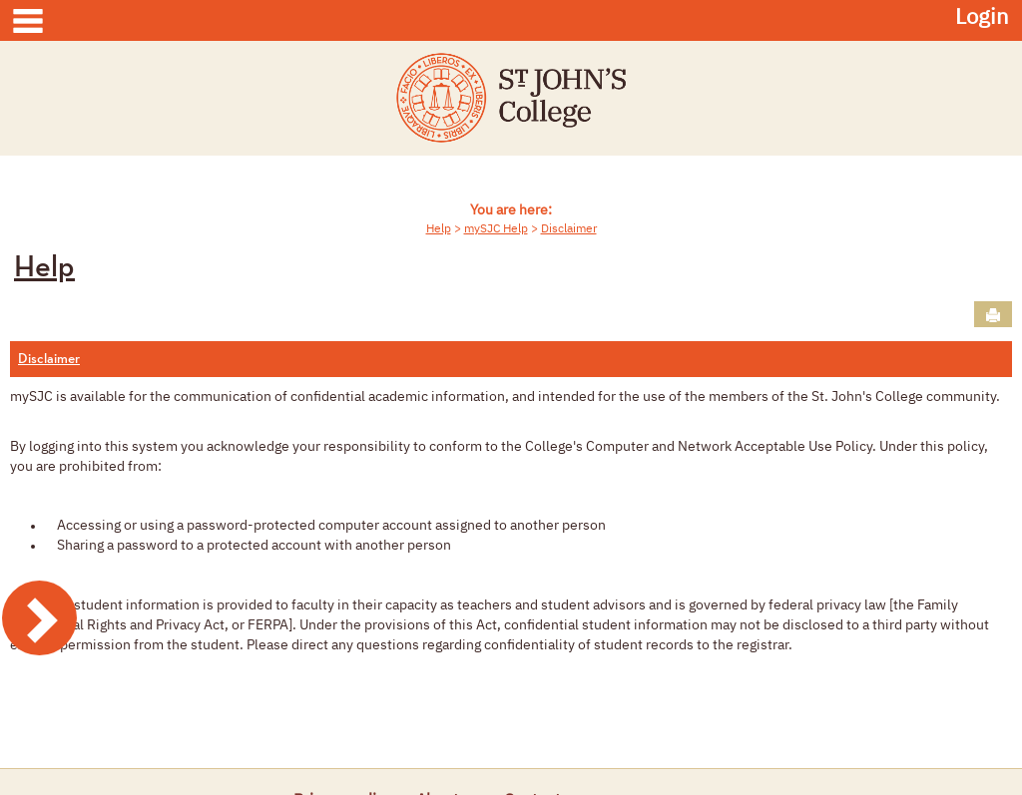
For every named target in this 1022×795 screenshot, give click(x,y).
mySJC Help (496, 229)
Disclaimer (569, 229)
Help (438, 229)
